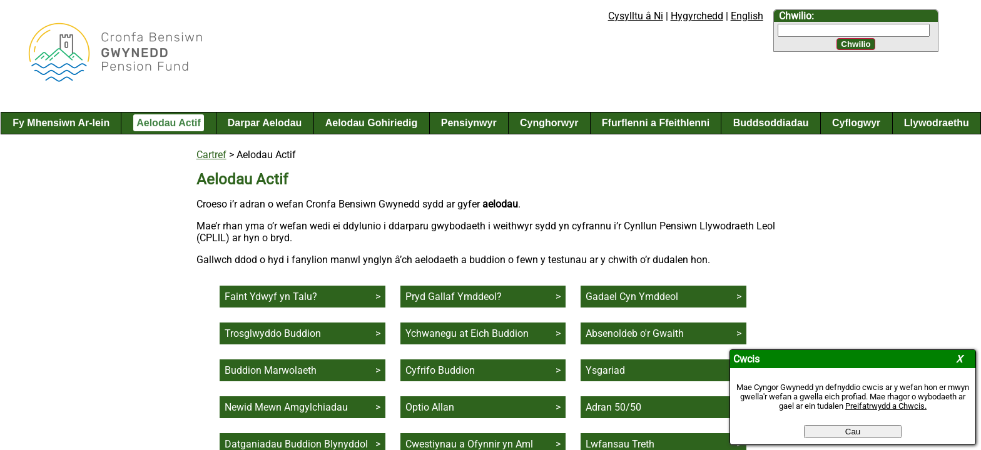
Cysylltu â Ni (635, 16)
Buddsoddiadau (771, 123)
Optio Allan (429, 407)
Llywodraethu (936, 123)
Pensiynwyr (469, 123)
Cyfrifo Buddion (440, 370)
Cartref (211, 155)
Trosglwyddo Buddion (273, 333)
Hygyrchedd (697, 16)
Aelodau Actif (168, 123)
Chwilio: (796, 16)
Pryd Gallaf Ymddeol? (453, 296)
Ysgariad (605, 370)
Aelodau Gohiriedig (371, 123)
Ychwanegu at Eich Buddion (467, 333)
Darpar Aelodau (265, 123)
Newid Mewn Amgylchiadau (286, 407)
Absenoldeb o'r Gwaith (635, 333)
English (747, 16)
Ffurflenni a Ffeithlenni (655, 123)
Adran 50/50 (613, 407)
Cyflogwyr (856, 123)
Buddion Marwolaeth (271, 370)
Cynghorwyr (549, 123)
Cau (852, 431)
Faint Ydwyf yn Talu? (271, 296)
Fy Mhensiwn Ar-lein (61, 123)
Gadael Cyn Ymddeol (632, 296)
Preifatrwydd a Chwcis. (886, 406)
